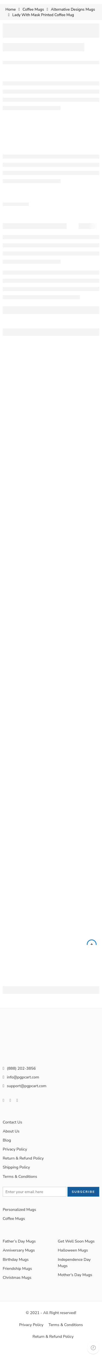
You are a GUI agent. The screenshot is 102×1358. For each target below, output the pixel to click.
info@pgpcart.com (21, 1087)
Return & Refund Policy (23, 1168)
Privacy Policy (15, 1159)
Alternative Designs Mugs (73, 9)
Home (10, 9)
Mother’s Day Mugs (75, 1285)
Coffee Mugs (33, 9)
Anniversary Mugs (19, 1260)
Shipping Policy (16, 1177)
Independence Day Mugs (74, 1272)
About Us (11, 1141)
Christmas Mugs (17, 1287)
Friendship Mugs (17, 1278)
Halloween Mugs (73, 1260)
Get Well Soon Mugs (76, 1251)
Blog (7, 1150)
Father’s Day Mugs (19, 1251)
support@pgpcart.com (24, 1095)
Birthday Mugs (16, 1269)
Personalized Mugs (19, 1219)
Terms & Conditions (20, 1186)
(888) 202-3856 (19, 1078)
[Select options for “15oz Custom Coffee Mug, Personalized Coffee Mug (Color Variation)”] (92, 954)
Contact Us (12, 1132)
